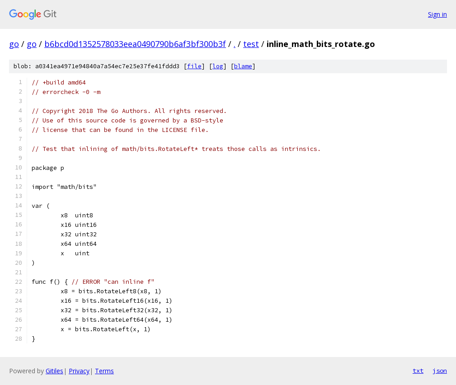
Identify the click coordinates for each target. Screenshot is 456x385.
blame (243, 66)
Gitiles (54, 370)
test (251, 43)
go (14, 43)
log (217, 66)
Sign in (437, 14)
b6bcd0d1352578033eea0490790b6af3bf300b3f (135, 43)
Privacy (79, 370)
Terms (104, 370)
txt (418, 370)
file (194, 66)
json (439, 370)
